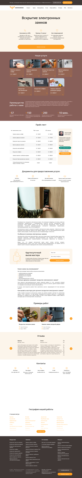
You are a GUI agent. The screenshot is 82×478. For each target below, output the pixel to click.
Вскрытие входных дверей (16, 453)
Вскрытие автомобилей (15, 455)
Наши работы (53, 7)
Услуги (29, 7)
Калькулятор (40, 7)
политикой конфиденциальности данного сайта (33, 472)
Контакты (70, 7)
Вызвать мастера (41, 47)
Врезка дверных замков (15, 456)
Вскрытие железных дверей (16, 444)
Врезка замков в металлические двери (15, 459)
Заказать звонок (67, 2)
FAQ (65, 7)
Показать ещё (41, 431)
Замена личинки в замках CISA (33, 449)
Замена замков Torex (31, 457)
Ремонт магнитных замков (64, 447)
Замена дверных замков (31, 465)
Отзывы (60, 7)
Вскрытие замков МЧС (15, 451)
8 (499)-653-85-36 (57, 2)
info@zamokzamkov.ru (46, 2)
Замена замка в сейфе (31, 442)
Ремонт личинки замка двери (65, 445)
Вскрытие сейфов (14, 449)
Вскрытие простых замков (16, 442)
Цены (34, 7)
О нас (46, 7)
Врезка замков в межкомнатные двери (47, 447)
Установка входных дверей (48, 444)
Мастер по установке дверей (48, 442)
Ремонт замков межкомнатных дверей (63, 453)
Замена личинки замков (31, 444)
